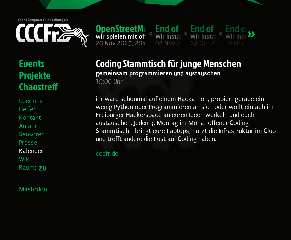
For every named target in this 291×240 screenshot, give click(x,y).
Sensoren (32, 134)
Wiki (25, 159)
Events (31, 63)
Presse (28, 142)
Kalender (31, 151)
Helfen (28, 109)
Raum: (27, 167)
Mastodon (33, 189)
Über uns (31, 101)
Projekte (35, 75)
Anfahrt (29, 126)
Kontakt (30, 117)
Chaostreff (38, 87)
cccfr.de (107, 153)
